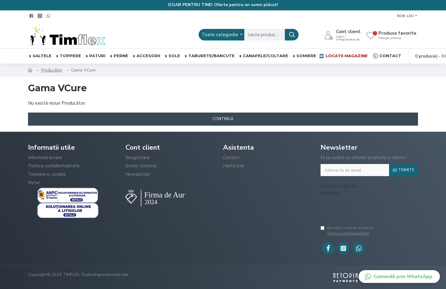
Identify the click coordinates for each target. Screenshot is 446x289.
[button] (399, 276)
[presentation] (366, 210)
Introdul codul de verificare (338, 189)
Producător (51, 70)
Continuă (223, 119)
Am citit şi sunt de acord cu (368, 230)
